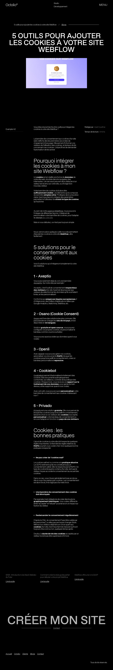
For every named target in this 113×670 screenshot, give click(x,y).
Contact (56, 628)
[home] (14, 5)
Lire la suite (10, 581)
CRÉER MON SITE (56, 620)
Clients (25, 654)
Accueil (9, 654)
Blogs (64, 25)
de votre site (44, 217)
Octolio (17, 654)
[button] (103, 4)
